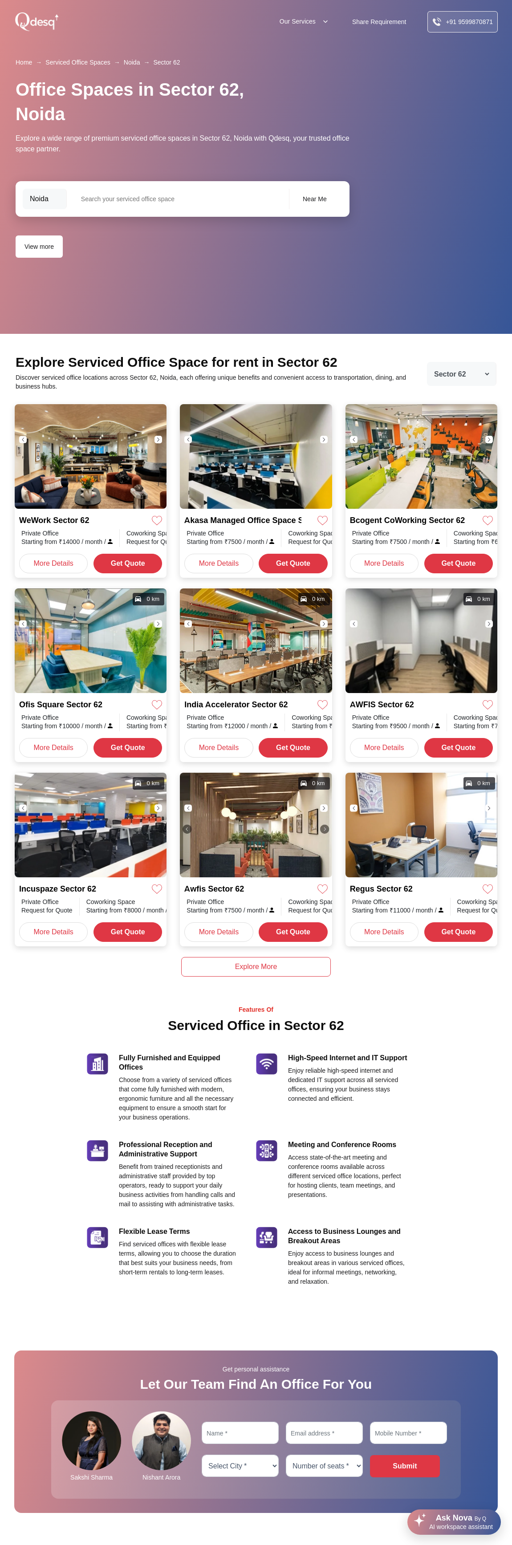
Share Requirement (379, 22)
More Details (53, 563)
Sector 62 (166, 62)
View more (39, 247)
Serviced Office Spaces (77, 62)
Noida (132, 62)
